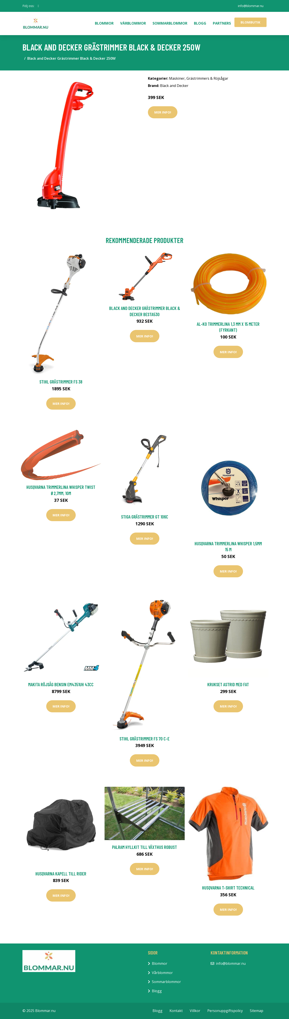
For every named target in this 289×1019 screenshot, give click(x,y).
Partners (222, 23)
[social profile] (38, 6)
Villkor (195, 1010)
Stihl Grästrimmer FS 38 (60, 381)
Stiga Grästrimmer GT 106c (144, 516)
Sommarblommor (170, 23)
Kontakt (176, 1010)
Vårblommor (133, 23)
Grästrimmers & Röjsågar (207, 78)
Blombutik (250, 22)
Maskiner (177, 78)
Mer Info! (162, 112)
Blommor (104, 23)
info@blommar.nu (250, 6)
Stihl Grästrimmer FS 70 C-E (144, 738)
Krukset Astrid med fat (228, 684)
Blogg (200, 23)
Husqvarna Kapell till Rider (60, 873)
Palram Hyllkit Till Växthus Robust (144, 847)
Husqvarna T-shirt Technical (228, 887)
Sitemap (256, 1010)
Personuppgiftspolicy (225, 1010)
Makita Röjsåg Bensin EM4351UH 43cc (61, 684)
